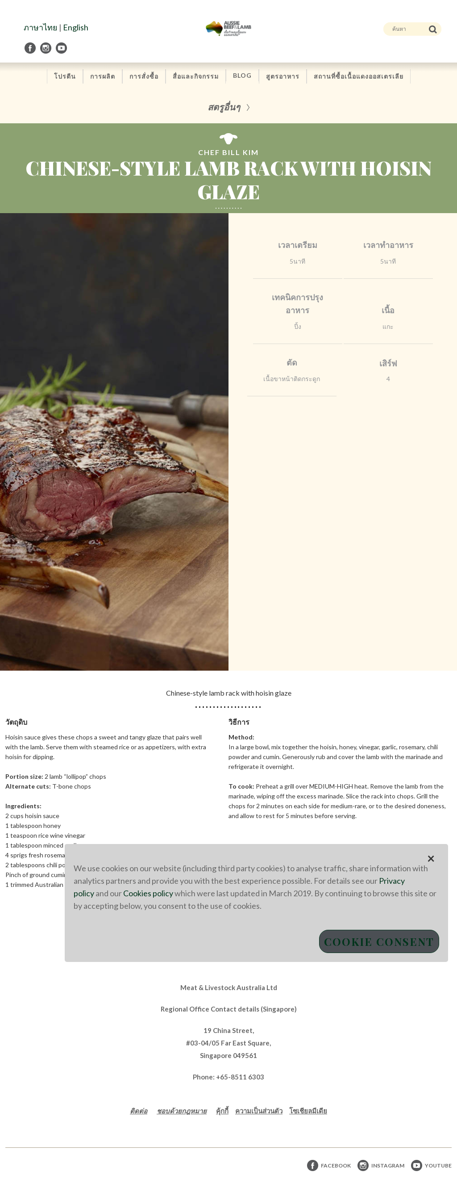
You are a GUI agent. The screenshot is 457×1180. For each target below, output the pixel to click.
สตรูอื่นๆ (224, 107)
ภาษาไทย (41, 27)
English (75, 27)
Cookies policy (148, 893)
